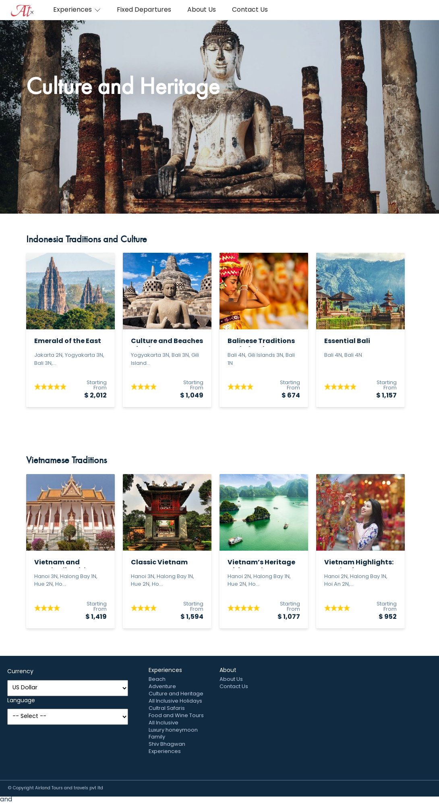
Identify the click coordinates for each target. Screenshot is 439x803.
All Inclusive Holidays (175, 701)
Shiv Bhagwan (167, 744)
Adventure (162, 686)
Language (21, 701)
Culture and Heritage (176, 694)
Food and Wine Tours (176, 715)
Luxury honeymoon (173, 730)
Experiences (77, 10)
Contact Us (250, 10)
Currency (20, 672)
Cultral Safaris (167, 708)
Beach (157, 679)
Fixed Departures (144, 10)
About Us (201, 10)
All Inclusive (163, 723)
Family (157, 737)
